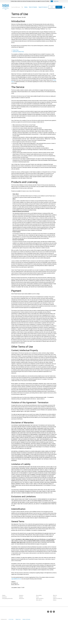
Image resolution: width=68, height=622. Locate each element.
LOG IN (52, 7)
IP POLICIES (28, 619)
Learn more (56, 1)
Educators (21, 595)
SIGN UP (59, 7)
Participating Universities (7, 598)
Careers (54, 597)
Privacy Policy (16, 50)
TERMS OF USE (18, 619)
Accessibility (39, 595)
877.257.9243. (11, 619)
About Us (55, 595)
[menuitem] (25, 7)
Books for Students (33, 7)
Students (21, 597)
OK (51, 1)
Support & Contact (43, 7)
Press (37, 597)
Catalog (25, 7)
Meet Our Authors (39, 598)
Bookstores (21, 598)
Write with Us (39, 600)
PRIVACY (24, 619)
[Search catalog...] (16, 7)
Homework (4, 597)
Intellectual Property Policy (18, 51)
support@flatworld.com (16, 578)
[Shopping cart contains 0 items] (64, 7)
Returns (54, 600)
